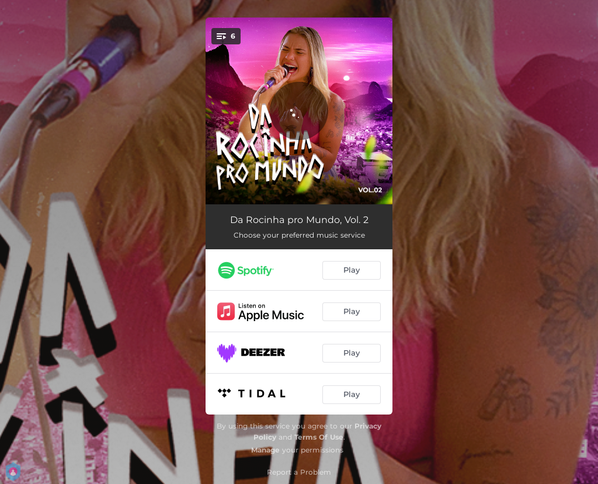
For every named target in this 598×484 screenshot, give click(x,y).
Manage (265, 449)
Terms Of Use (318, 437)
